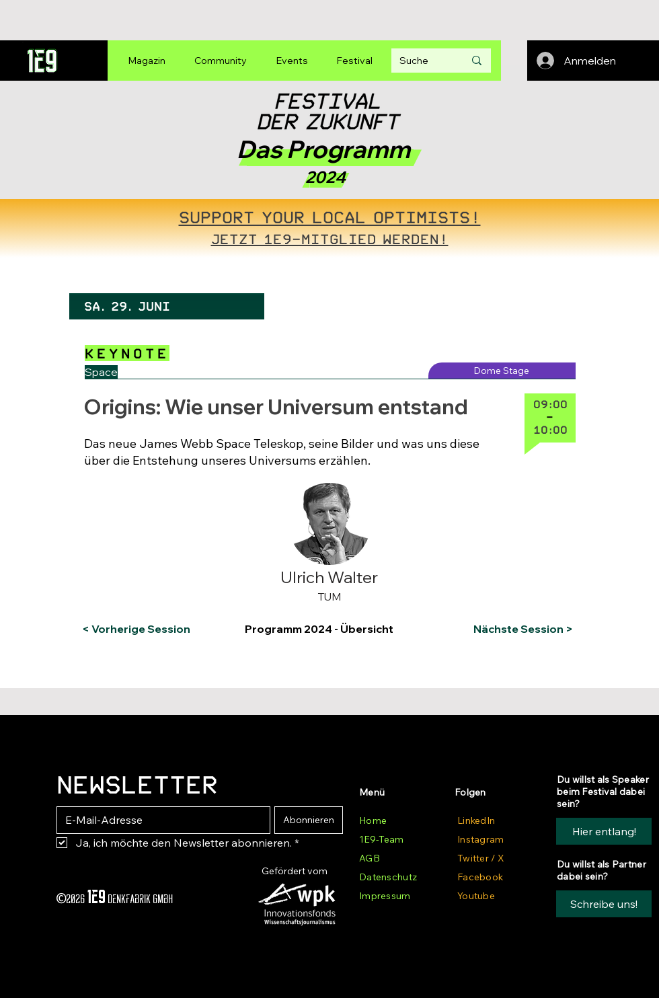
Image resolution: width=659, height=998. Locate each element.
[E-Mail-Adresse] (159, 820)
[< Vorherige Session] (136, 628)
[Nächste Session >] (520, 628)
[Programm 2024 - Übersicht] (327, 628)
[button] (137, 493)
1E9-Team (381, 839)
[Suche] (421, 60)
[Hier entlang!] (604, 831)
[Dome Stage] (502, 370)
